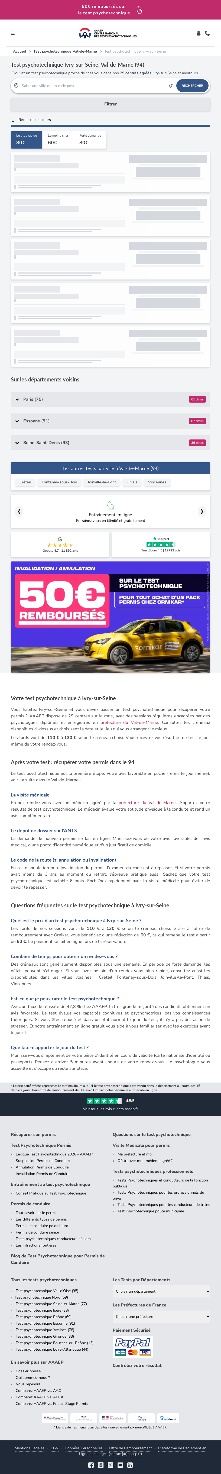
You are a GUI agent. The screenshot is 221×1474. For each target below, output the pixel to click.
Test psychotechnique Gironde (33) (45, 1336)
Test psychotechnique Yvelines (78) (45, 1329)
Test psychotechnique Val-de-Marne (65, 51)
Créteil (25, 482)
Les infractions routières (36, 1245)
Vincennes (157, 482)
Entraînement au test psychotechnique (50, 1184)
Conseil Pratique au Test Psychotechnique (51, 1193)
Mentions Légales (29, 1448)
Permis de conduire (30, 1204)
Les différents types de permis (41, 1219)
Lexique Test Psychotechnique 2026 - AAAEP (54, 1154)
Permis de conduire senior (37, 1232)
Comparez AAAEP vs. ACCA (39, 1397)
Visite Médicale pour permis (141, 1145)
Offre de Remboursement (130, 1448)
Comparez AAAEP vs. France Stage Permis (52, 1403)
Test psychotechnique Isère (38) (42, 1310)
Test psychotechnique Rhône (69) (44, 1316)
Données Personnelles (84, 1448)
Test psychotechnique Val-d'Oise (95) (47, 1290)
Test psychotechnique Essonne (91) (45, 1323)
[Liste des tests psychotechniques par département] (161, 1291)
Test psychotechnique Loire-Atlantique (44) (52, 1349)
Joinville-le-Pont (102, 482)
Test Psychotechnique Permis (41, 1145)
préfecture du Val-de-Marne (129, 722)
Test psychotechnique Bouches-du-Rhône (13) (54, 1342)
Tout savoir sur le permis (36, 1212)
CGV (54, 1448)
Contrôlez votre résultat (137, 1366)
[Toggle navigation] (13, 33)
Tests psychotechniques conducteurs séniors (53, 1238)
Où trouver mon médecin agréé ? (145, 1160)
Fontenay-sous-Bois (59, 482)
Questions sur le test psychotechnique (152, 1135)
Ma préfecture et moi (135, 1154)
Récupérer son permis (33, 1135)
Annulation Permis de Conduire (42, 1167)
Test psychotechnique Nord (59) (41, 1297)
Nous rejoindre (28, 1384)
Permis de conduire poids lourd (42, 1225)
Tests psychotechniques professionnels (153, 1171)
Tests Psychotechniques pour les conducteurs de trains (164, 1204)
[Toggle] (198, 33)
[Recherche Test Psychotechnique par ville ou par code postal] (93, 85)
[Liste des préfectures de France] (161, 1317)
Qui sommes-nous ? (33, 1377)
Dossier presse (28, 1371)
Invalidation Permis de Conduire (42, 1173)
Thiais (132, 482)
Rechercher (192, 86)
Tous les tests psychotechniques (44, 1280)
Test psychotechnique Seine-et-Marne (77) (51, 1303)
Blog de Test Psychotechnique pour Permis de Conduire (58, 1259)
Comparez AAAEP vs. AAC (38, 1390)
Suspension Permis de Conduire (43, 1160)
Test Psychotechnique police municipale (151, 1211)
